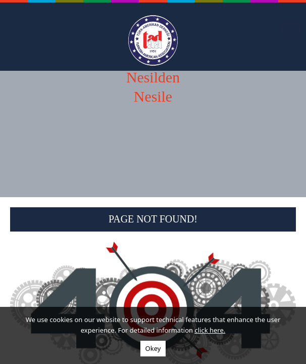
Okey (153, 348)
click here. (209, 330)
